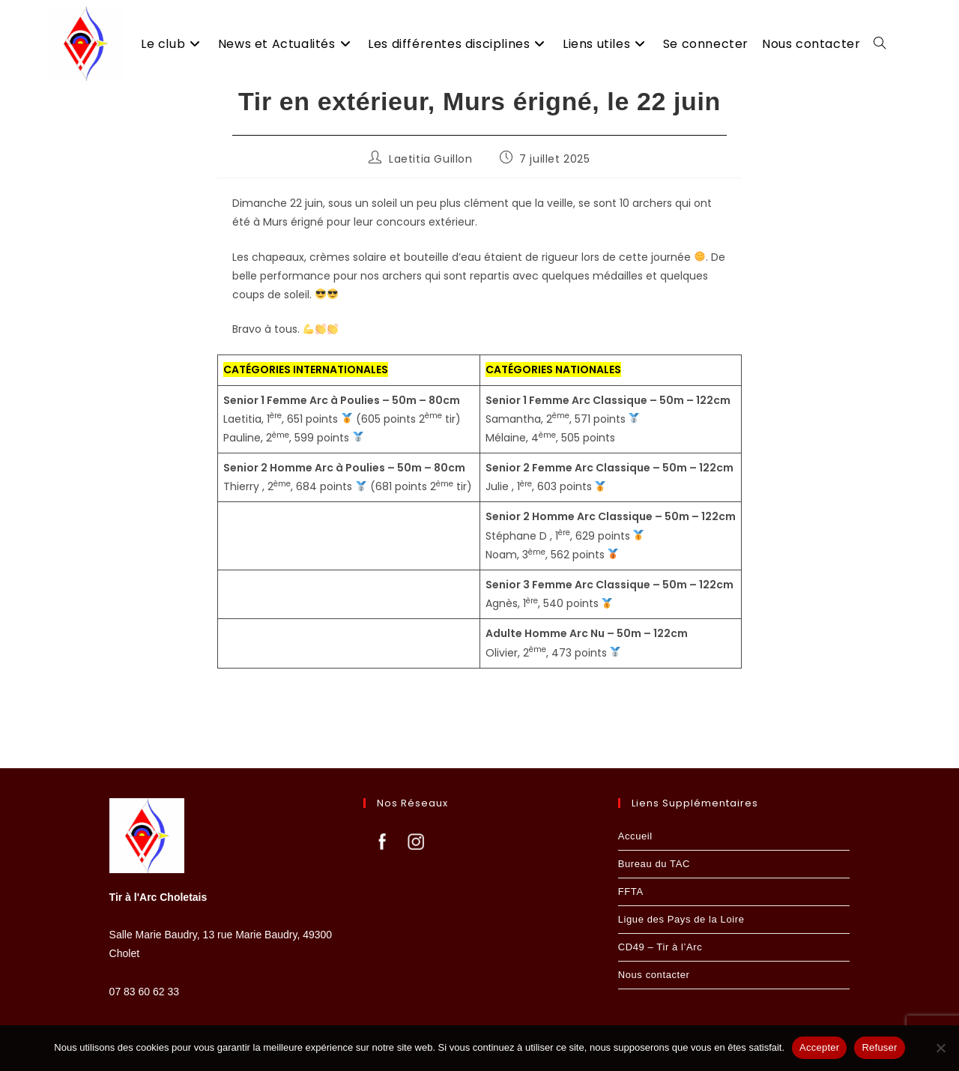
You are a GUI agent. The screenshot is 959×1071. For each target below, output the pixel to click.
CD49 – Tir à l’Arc (660, 946)
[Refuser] (940, 1047)
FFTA (631, 890)
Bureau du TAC (654, 863)
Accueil (635, 835)
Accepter (819, 1047)
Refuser (879, 1047)
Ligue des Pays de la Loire (681, 918)
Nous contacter (654, 974)
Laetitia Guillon (431, 177)
